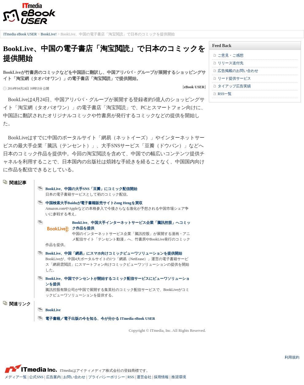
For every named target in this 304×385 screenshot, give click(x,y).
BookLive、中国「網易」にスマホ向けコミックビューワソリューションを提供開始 (113, 253)
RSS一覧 (225, 94)
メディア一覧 (16, 377)
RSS (130, 377)
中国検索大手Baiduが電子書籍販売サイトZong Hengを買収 (93, 203)
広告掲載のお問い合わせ (238, 71)
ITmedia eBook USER (29, 13)
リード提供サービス (234, 78)
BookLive (52, 310)
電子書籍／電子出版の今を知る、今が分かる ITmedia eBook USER (100, 318)
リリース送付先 (231, 63)
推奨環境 (178, 377)
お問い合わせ (74, 377)
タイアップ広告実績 (234, 86)
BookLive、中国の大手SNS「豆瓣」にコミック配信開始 (91, 189)
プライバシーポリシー (106, 377)
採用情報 (161, 377)
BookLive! (49, 34)
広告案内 (53, 377)
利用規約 (292, 357)
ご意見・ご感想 (231, 55)
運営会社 (144, 377)
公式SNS (36, 377)
